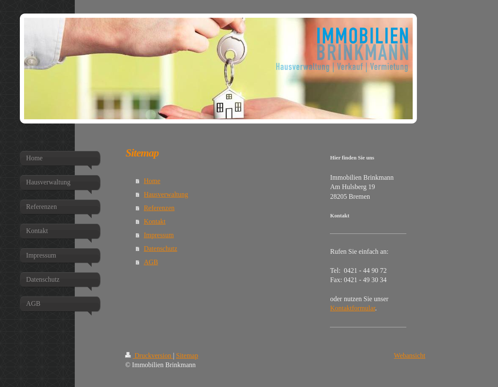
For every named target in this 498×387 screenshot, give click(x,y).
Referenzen (159, 207)
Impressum (159, 235)
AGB (151, 262)
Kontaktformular (352, 308)
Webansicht (409, 355)
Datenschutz (160, 248)
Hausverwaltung (166, 194)
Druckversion (149, 355)
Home (152, 180)
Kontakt (155, 221)
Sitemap (187, 355)
